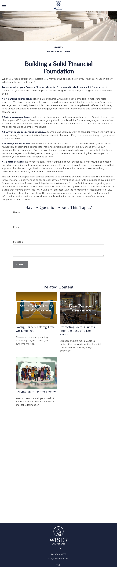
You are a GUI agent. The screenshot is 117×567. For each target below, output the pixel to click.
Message (18, 242)
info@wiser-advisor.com (58, 558)
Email (16, 227)
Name (16, 212)
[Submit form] (20, 264)
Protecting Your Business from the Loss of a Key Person (77, 330)
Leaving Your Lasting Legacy (36, 392)
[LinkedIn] (60, 548)
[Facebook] (56, 548)
